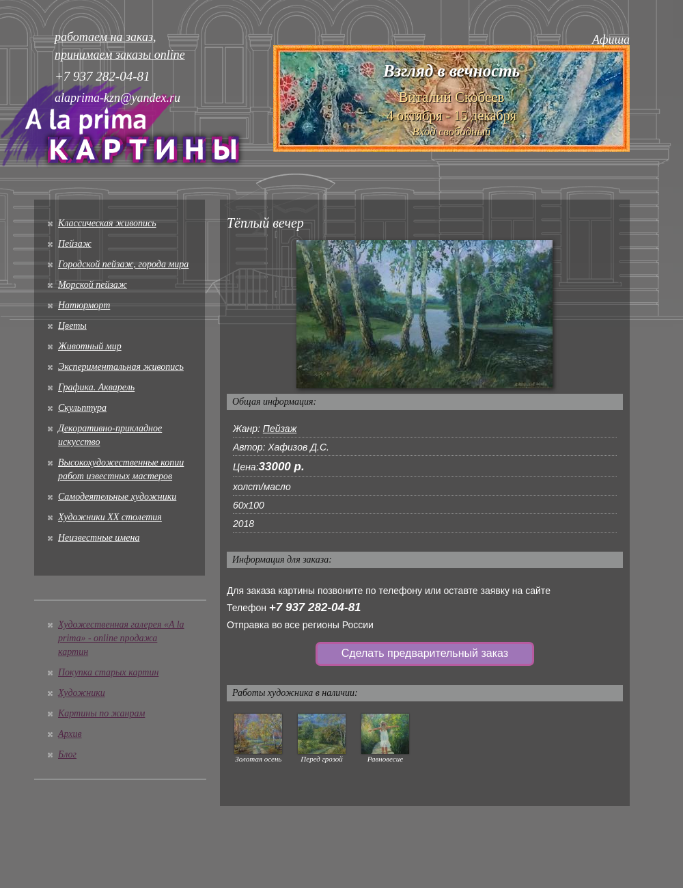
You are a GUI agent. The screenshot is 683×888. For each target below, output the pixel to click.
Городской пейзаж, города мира (123, 264)
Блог (67, 754)
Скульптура (82, 408)
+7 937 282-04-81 (315, 607)
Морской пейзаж (92, 285)
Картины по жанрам (101, 713)
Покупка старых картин (108, 672)
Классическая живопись (107, 223)
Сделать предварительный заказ (425, 653)
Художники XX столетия (110, 517)
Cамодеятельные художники (117, 497)
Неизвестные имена (98, 538)
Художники (81, 693)
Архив (70, 734)
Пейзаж (75, 244)
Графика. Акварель (96, 387)
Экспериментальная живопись (121, 367)
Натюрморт (84, 305)
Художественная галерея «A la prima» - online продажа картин (121, 638)
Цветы (72, 326)
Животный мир (90, 346)
